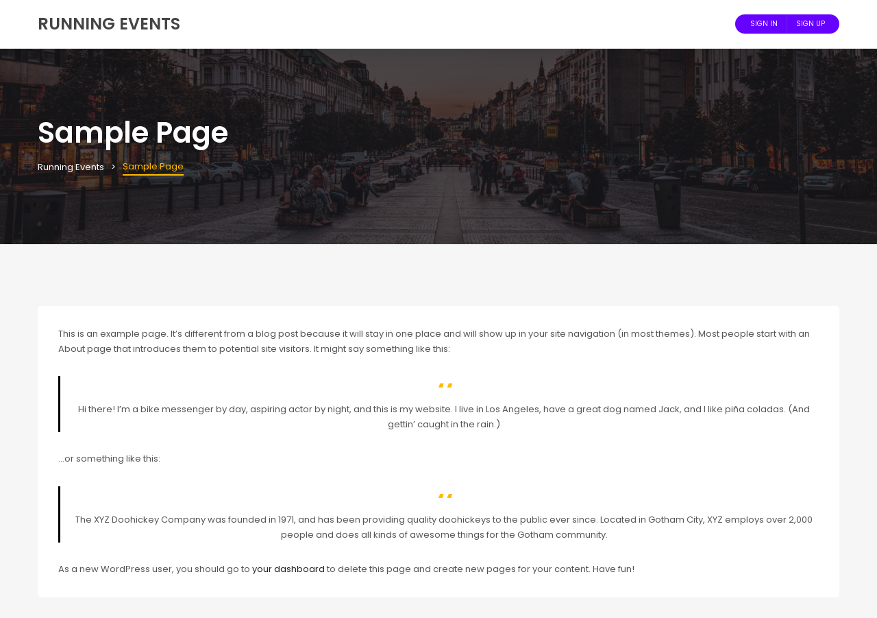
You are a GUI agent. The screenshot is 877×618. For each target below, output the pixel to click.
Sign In (764, 23)
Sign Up (810, 23)
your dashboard (288, 568)
